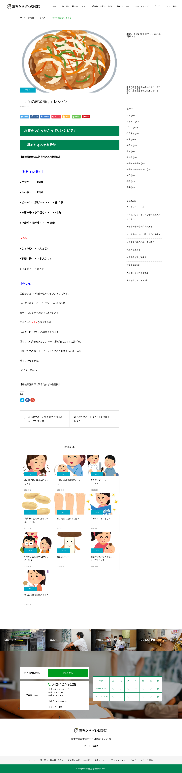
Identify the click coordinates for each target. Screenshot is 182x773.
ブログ (157, 6)
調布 (129, 181)
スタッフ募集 (171, 6)
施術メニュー (123, 6)
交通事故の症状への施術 (101, 6)
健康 (129, 139)
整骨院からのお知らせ (136, 169)
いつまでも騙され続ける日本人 (140, 242)
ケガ (129, 115)
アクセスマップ (141, 6)
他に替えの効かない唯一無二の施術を (143, 234)
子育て (130, 145)
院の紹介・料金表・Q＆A (73, 6)
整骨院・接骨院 (133, 163)
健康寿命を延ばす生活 (136, 257)
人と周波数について (135, 207)
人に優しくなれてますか (137, 273)
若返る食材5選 (133, 265)
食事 (129, 187)
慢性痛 (130, 157)
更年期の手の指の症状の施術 (139, 226)
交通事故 (131, 133)
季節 (129, 151)
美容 (129, 175)
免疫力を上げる (133, 249)
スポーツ (131, 121)
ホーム (54, 6)
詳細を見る (68, 673)
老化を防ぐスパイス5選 (137, 280)
